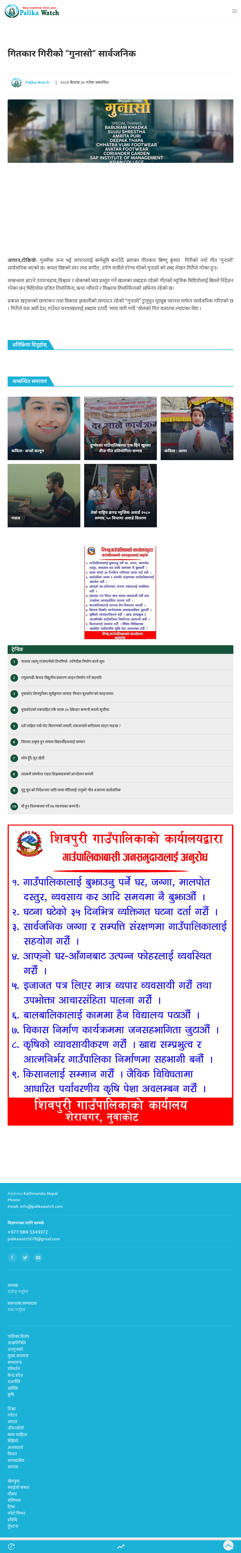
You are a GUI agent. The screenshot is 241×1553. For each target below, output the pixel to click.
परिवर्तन (14, 1368)
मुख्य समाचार (18, 1355)
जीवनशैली (16, 1428)
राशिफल (14, 1500)
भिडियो (13, 1441)
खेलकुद (14, 1481)
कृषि (11, 1394)
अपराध (13, 1467)
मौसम (12, 1494)
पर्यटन (12, 1415)
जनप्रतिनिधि (17, 1343)
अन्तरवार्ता (15, 1447)
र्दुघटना (13, 1526)
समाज (12, 1421)
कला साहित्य (17, 1434)
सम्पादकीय (16, 1460)
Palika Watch (37, 83)
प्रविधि (12, 1520)
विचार (12, 1454)
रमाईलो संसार (18, 1487)
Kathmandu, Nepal (41, 1193)
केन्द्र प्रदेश (15, 1375)
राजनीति (14, 1381)
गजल (15, 518)
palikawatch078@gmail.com (34, 1239)
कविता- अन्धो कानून (27, 450)
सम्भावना (15, 1362)
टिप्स (11, 1507)
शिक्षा (12, 1408)
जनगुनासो (15, 1349)
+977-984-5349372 (28, 1232)
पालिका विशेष (18, 1336)
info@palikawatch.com (41, 1206)
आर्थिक (13, 1388)
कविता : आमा (175, 450)
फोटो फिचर (16, 1513)
